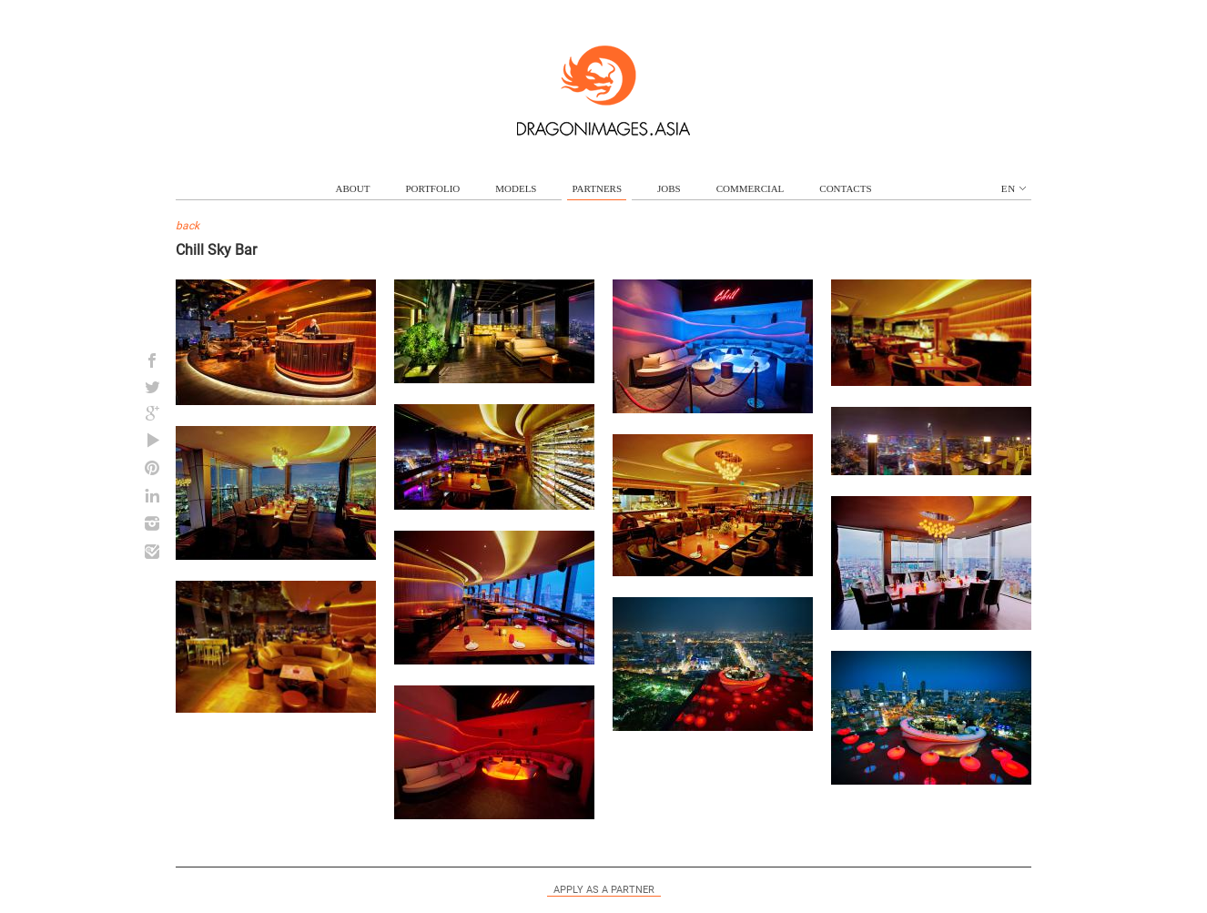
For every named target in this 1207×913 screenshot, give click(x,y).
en (1013, 188)
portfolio (432, 188)
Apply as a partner (603, 890)
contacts (845, 188)
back (187, 225)
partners (597, 188)
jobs (669, 188)
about (353, 188)
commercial (750, 188)
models (515, 188)
